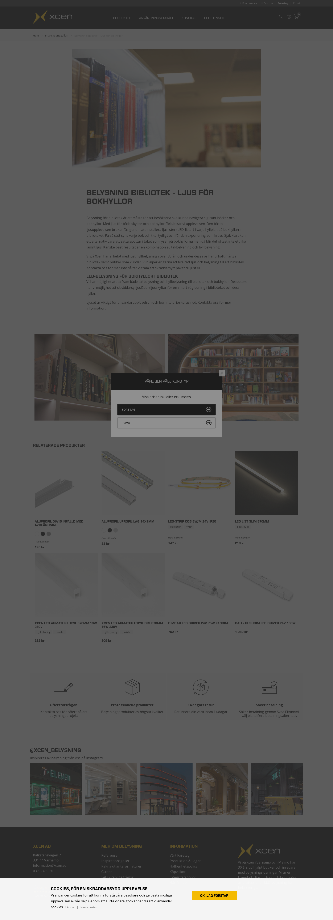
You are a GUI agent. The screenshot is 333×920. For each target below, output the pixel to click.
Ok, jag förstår (214, 895)
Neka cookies (88, 907)
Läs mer (70, 907)
